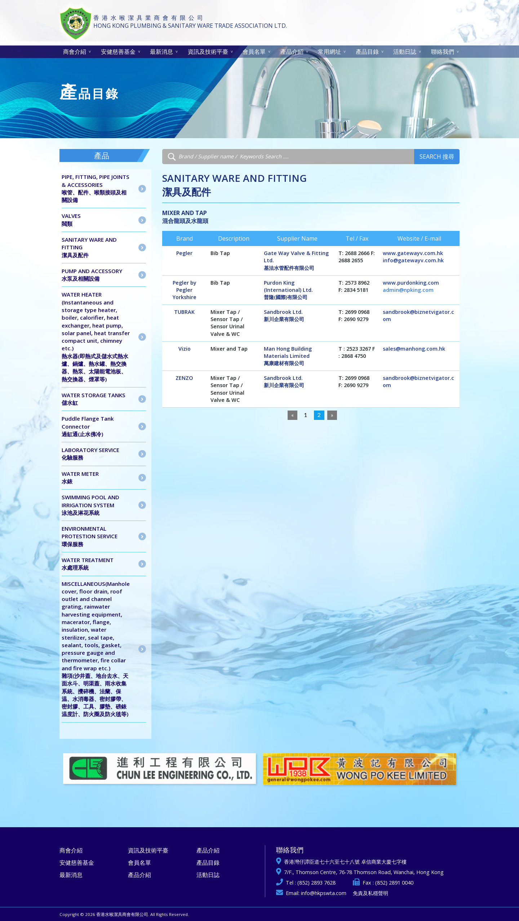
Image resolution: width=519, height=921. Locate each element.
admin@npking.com (408, 289)
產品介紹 (291, 52)
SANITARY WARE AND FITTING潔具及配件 (89, 247)
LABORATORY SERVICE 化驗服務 (90, 453)
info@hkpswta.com (323, 893)
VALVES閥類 (71, 219)
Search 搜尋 (437, 157)
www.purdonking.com (411, 282)
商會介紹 (74, 52)
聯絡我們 (442, 52)
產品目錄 (367, 52)
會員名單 (254, 52)
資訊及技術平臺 (208, 52)
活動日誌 (404, 52)
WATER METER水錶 (80, 477)
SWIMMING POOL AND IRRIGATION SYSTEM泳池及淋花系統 (90, 505)
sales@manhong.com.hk (414, 348)
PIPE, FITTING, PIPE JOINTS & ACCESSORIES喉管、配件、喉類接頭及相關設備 (95, 188)
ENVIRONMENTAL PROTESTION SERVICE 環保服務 (89, 536)
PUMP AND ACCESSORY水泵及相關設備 (92, 274)
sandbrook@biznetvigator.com (418, 315)
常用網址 (329, 52)
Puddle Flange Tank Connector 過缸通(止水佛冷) (88, 426)
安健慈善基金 (118, 52)
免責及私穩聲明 (370, 893)
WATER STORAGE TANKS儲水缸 (93, 398)
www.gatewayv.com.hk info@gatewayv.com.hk (413, 257)
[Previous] (292, 415)
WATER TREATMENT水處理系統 (88, 563)
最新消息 (161, 52)
